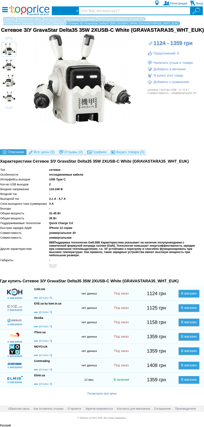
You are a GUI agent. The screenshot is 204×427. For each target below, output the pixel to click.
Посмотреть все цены (102, 393)
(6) (41, 152)
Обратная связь (19, 408)
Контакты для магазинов (133, 408)
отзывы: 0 (45, 297)
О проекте (74, 408)
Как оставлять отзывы (49, 408)
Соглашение (162, 408)
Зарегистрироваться (99, 408)
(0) (71, 152)
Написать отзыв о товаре (170, 63)
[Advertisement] (102, 136)
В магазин (189, 293)
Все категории (64, 11)
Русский (5, 425)
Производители (185, 408)
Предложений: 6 (163, 53)
